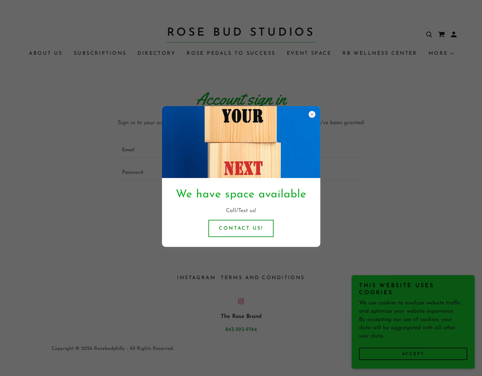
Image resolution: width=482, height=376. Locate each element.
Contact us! (241, 228)
